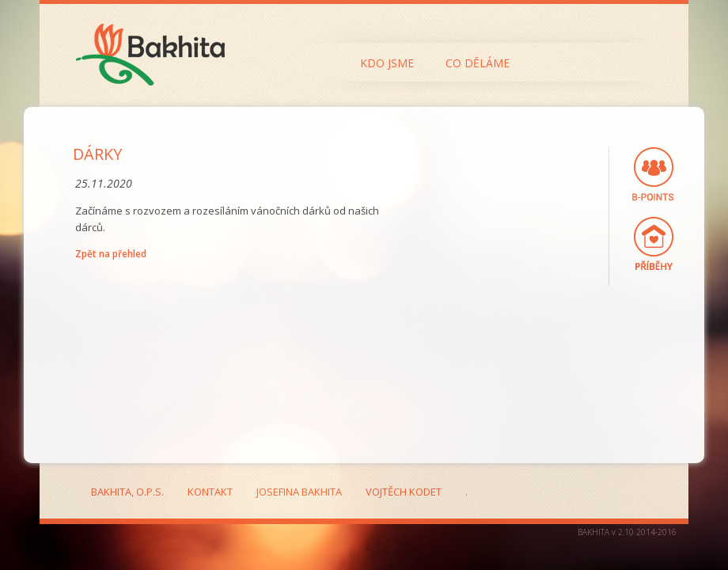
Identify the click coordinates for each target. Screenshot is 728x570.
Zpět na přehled (110, 253)
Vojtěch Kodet (404, 491)
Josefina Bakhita (299, 491)
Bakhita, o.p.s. (127, 491)
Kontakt (210, 491)
